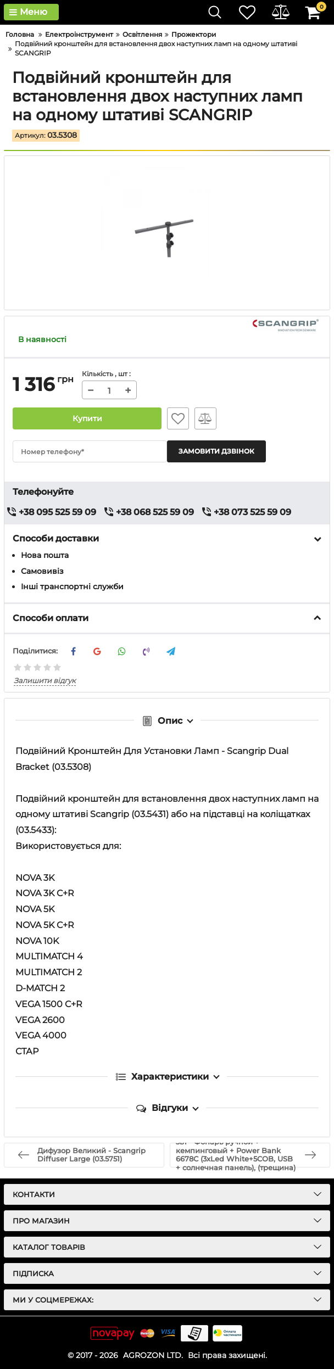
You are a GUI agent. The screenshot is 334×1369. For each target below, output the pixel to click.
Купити (87, 418)
